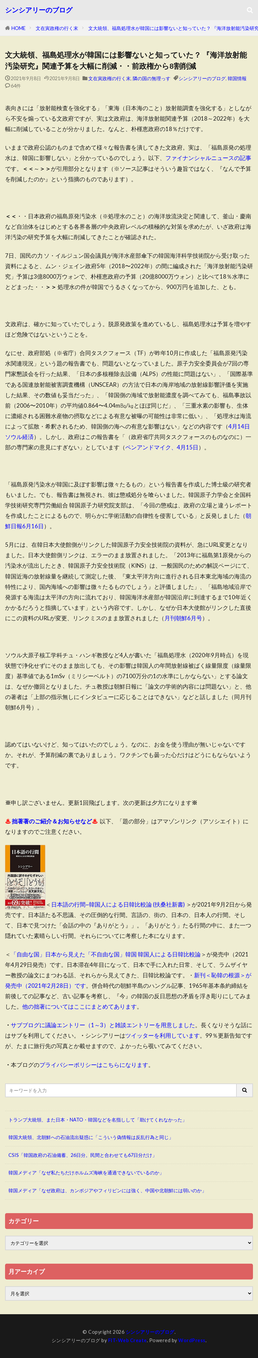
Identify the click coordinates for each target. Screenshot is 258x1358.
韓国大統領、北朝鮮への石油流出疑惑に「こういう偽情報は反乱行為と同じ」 (90, 1137)
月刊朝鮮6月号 (183, 618)
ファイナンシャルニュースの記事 (208, 157)
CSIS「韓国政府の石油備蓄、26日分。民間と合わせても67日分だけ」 (82, 1155)
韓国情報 (237, 78)
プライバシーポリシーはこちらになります (93, 1064)
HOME (18, 28)
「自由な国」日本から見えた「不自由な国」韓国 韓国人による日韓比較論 (106, 954)
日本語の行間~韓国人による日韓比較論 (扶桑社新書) (118, 904)
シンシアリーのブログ (38, 10)
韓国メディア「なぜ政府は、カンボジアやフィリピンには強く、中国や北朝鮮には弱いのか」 (107, 1190)
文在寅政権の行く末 (57, 28)
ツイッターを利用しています (162, 1035)
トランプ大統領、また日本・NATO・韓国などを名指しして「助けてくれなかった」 (97, 1120)
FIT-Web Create (127, 1340)
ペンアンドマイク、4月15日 (161, 447)
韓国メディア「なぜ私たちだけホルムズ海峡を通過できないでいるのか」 (86, 1172)
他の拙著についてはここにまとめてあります (79, 1006)
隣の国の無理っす (151, 78)
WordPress (191, 1340)
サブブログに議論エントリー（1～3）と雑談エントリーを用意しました (103, 1025)
